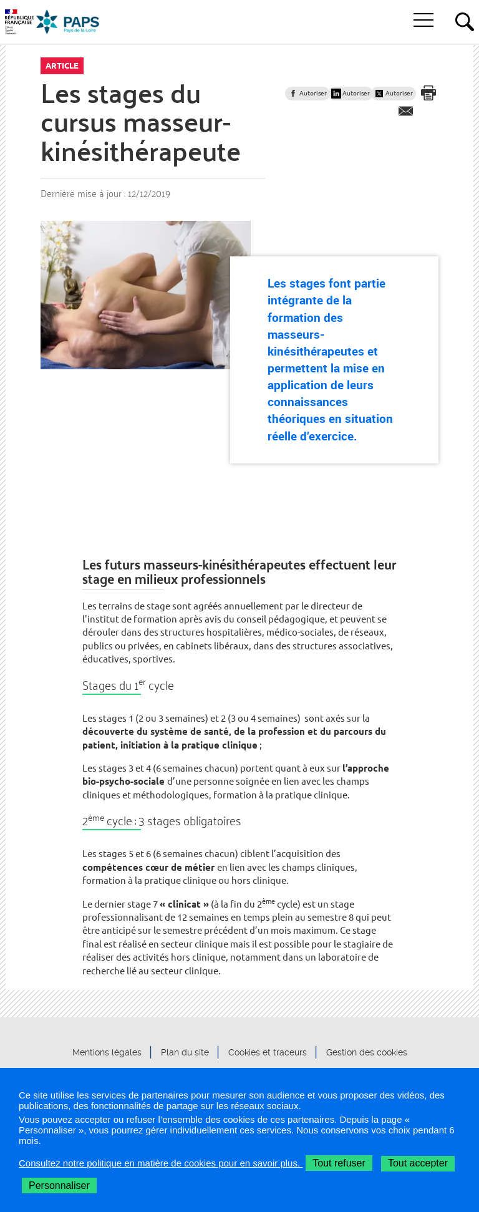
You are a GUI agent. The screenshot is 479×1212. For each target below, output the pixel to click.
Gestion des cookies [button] (366, 1052)
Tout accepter (418, 1163)
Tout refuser (338, 1163)
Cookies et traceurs (267, 1052)
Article (62, 65)
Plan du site (185, 1052)
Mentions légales (107, 1052)
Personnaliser (59, 1185)
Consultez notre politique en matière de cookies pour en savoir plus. (160, 1163)
